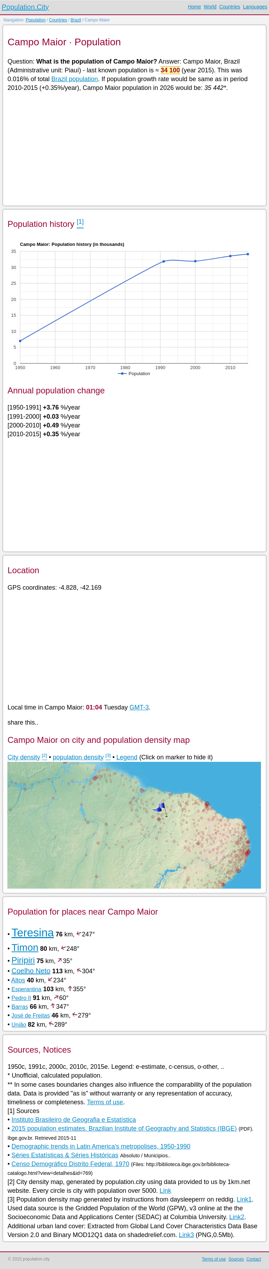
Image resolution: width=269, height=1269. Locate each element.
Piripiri (23, 960)
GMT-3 (139, 707)
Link (165, 1190)
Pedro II (21, 998)
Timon (25, 947)
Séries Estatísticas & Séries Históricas (65, 1155)
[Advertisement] (134, 148)
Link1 (244, 1199)
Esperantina (26, 989)
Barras (20, 1007)
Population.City (25, 7)
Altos (18, 980)
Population (36, 20)
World (210, 6)
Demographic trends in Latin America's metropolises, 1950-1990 (101, 1146)
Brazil (75, 20)
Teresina (33, 932)
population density (78, 757)
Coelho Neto (31, 971)
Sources (236, 1259)
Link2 (236, 1217)
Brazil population (74, 79)
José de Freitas (31, 1016)
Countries (229, 6)
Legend (126, 757)
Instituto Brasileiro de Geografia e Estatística (74, 1119)
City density (23, 757)
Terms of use (105, 1102)
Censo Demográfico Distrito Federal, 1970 (70, 1163)
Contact (254, 1259)
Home (194, 6)
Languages (255, 6)
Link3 (186, 1234)
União (19, 1025)
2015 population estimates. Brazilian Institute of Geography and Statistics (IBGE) (124, 1128)
